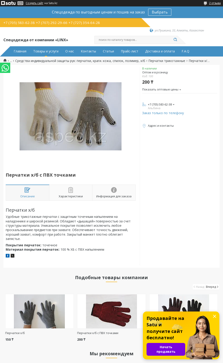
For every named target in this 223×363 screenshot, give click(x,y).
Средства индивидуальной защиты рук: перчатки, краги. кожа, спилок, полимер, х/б (80, 61)
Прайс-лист (129, 51)
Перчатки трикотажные (166, 61)
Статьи (108, 51)
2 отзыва (215, 3)
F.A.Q (185, 51)
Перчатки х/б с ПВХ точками (97, 333)
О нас (69, 51)
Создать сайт (34, 3)
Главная (20, 51)
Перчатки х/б (15, 333)
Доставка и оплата (160, 51)
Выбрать (160, 12)
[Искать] (175, 40)
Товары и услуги (45, 51)
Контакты (88, 51)
